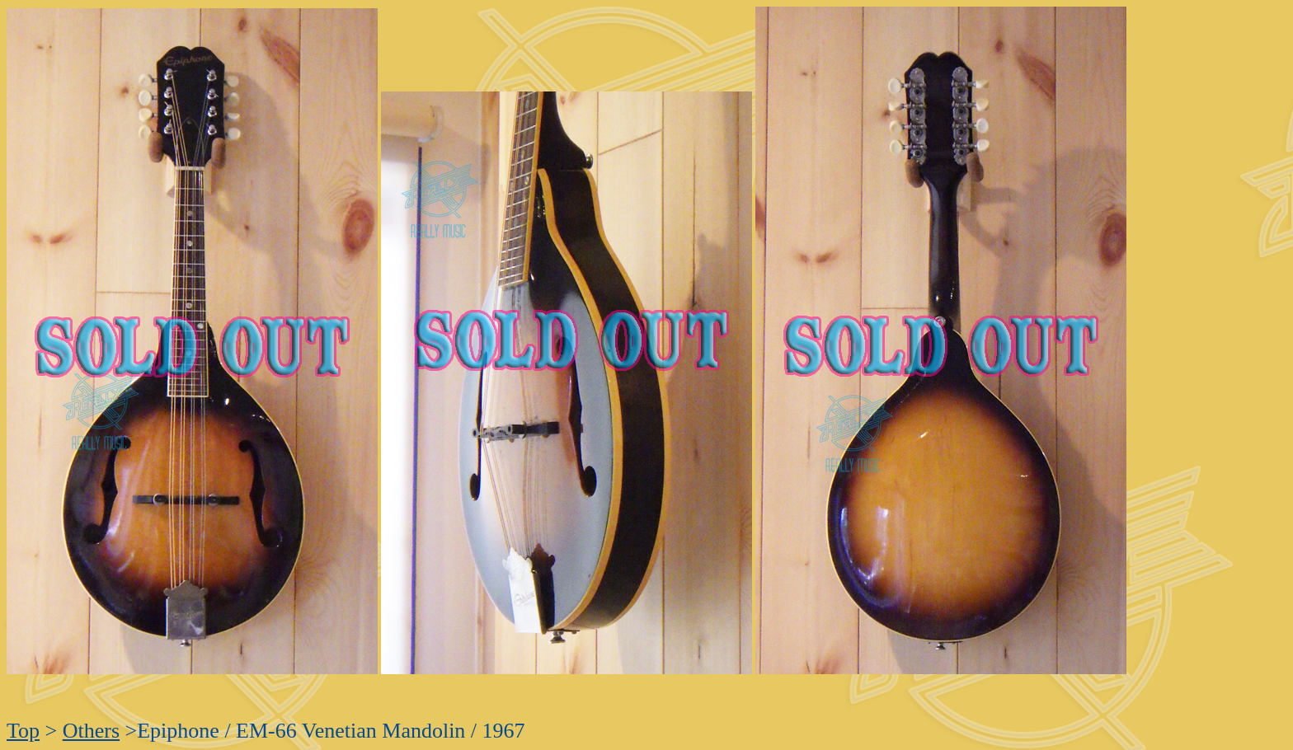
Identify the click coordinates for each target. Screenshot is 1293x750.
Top (23, 731)
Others (91, 731)
